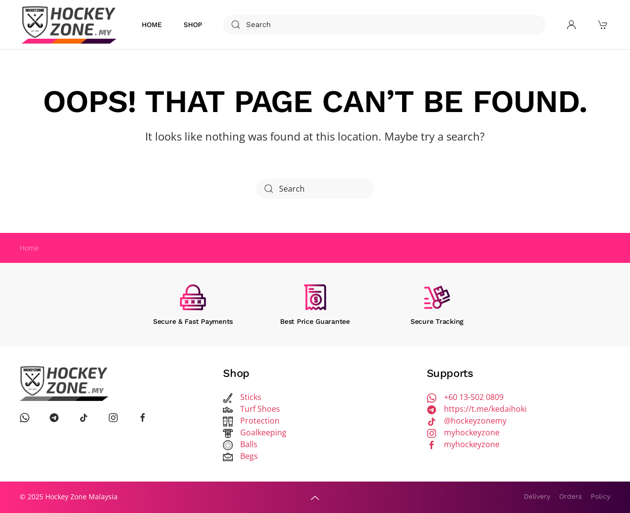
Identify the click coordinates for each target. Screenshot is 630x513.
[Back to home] (70, 24)
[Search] (384, 24)
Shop (193, 24)
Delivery (537, 496)
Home (152, 24)
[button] (315, 498)
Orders (570, 496)
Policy (600, 496)
